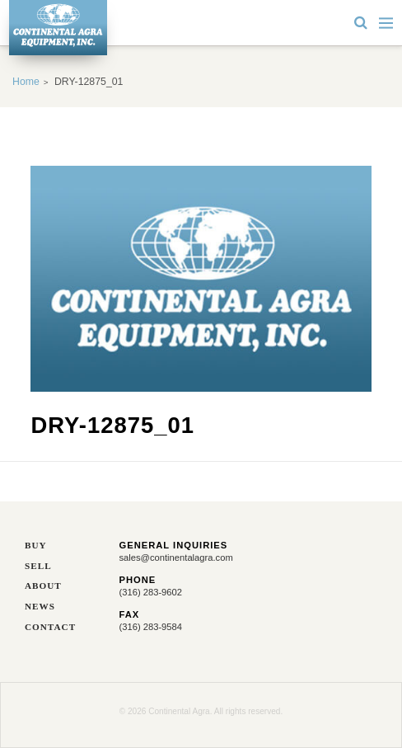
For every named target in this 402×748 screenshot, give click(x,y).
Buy (36, 545)
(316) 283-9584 (151, 627)
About (43, 585)
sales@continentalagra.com (176, 557)
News (40, 606)
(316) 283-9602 (151, 592)
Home (26, 81)
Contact (50, 627)
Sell (38, 566)
